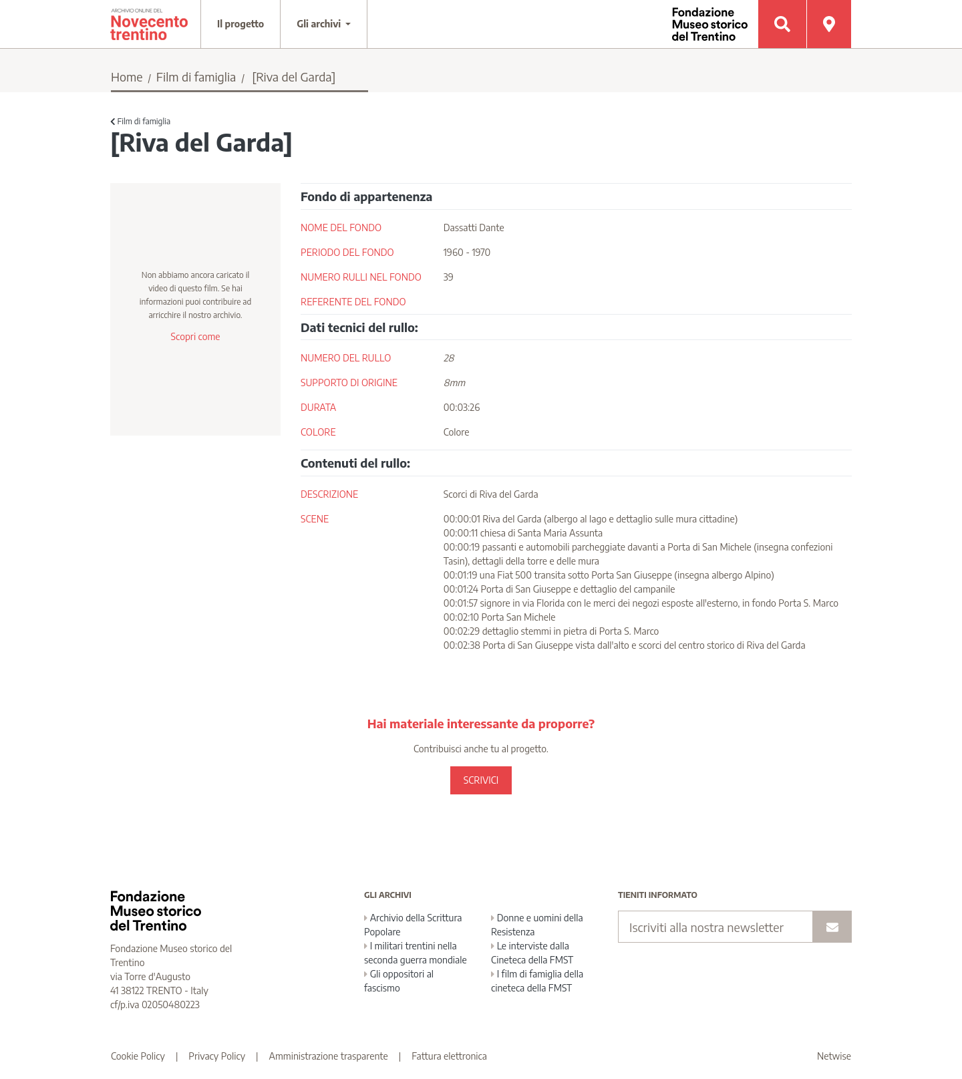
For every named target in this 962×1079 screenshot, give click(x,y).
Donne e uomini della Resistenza (537, 924)
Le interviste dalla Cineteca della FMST (532, 952)
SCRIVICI (481, 780)
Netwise (834, 1056)
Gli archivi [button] (320, 23)
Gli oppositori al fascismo (399, 980)
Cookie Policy (138, 1056)
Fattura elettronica (449, 1056)
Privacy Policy (216, 1056)
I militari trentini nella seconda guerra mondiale (415, 952)
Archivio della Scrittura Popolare (413, 924)
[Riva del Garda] (293, 76)
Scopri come (195, 336)
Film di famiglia (196, 76)
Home (127, 76)
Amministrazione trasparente (328, 1056)
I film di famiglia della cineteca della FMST (537, 980)
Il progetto (240, 23)
